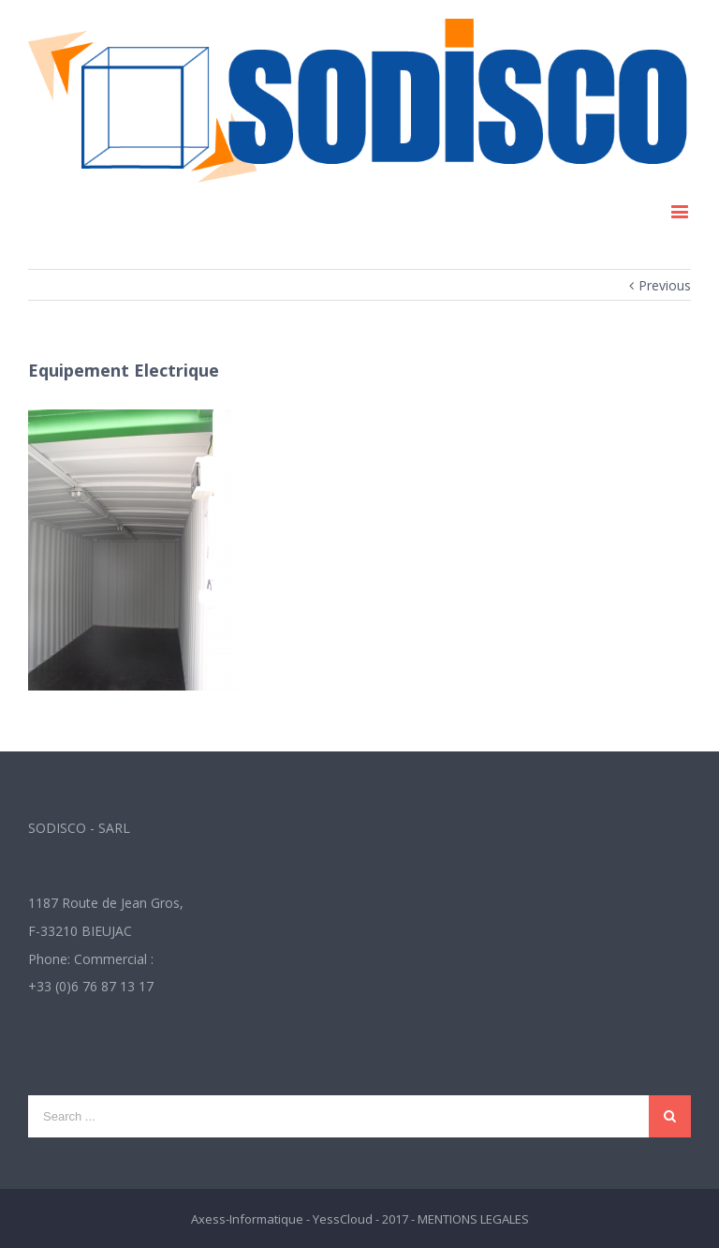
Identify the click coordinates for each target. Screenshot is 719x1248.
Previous (664, 285)
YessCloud (343, 1219)
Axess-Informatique (247, 1219)
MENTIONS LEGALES (473, 1219)
